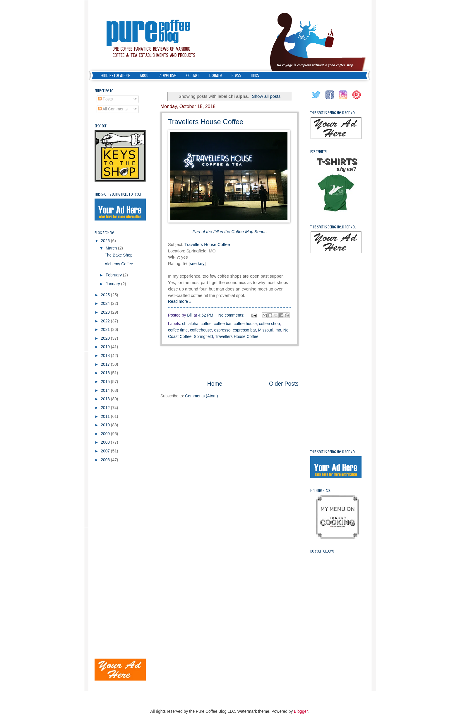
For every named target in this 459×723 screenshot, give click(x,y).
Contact (193, 75)
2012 (106, 408)
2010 (106, 425)
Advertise (168, 75)
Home (214, 384)
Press (236, 75)
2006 (106, 460)
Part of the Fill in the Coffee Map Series (230, 231)
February (114, 275)
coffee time (178, 330)
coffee (206, 324)
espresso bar (244, 330)
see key (197, 263)
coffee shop (269, 324)
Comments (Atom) (201, 396)
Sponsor (101, 126)
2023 (106, 312)
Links (255, 75)
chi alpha (190, 324)
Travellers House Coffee (205, 122)
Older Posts (284, 384)
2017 (106, 364)
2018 (106, 355)
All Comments (113, 109)
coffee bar (222, 324)
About (145, 75)
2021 (106, 329)
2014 (106, 390)
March (112, 248)
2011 (106, 416)
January (113, 284)
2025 (106, 295)
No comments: (232, 315)
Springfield (203, 336)
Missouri (265, 330)
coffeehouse (201, 330)
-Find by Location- (115, 75)
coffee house (245, 324)
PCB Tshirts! (318, 152)
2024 (106, 303)
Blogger (301, 711)
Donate (215, 75)
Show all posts (266, 96)
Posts (105, 99)
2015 (106, 382)
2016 (106, 373)
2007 (106, 451)
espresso (222, 330)
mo (278, 330)
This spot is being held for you (118, 194)
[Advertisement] (229, 363)
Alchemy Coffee (119, 264)
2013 (106, 399)
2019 (106, 347)
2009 (106, 434)
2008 (106, 442)
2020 (106, 338)
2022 (106, 321)
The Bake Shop (118, 255)
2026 (106, 241)
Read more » (179, 301)
